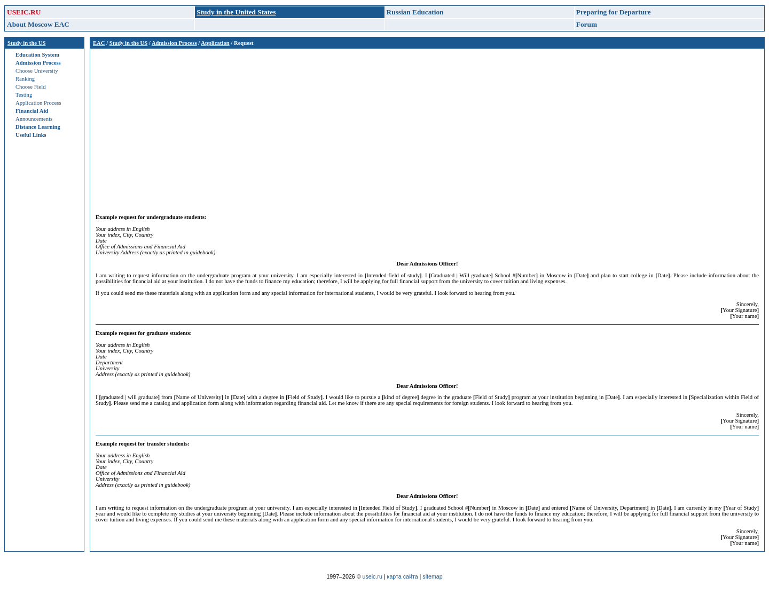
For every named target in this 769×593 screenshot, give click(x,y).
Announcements (33, 119)
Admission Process (38, 63)
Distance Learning (37, 127)
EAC (99, 43)
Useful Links (30, 135)
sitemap (432, 576)
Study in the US (26, 43)
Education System (37, 55)
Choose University (36, 71)
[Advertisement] (416, 129)
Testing (23, 95)
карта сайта (402, 576)
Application (215, 43)
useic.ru (372, 576)
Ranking (25, 79)
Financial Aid (31, 111)
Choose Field (30, 87)
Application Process (38, 103)
